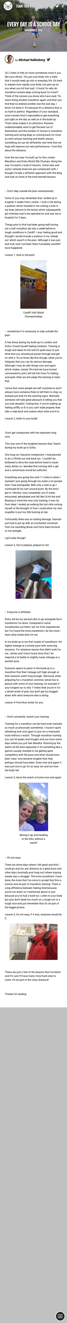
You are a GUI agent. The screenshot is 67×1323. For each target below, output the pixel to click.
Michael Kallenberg (32, 60)
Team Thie (22, 6)
